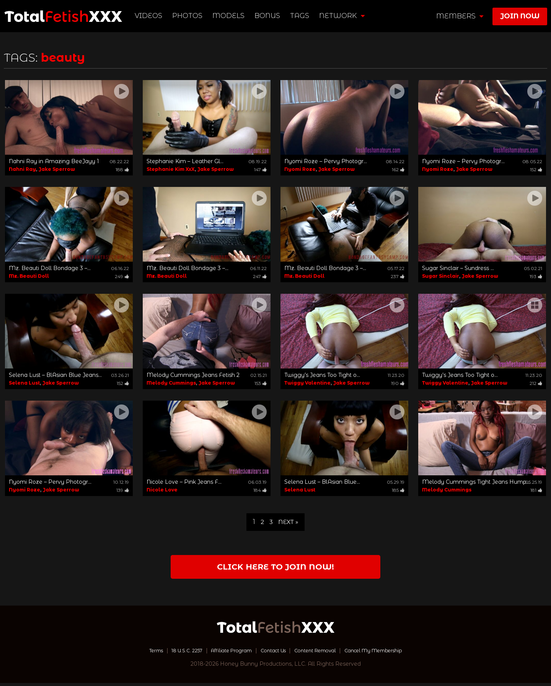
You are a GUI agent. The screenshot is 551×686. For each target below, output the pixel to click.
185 (398, 490)
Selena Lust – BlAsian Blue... (322, 481)
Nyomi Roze (300, 169)
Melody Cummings (171, 383)
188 (122, 169)
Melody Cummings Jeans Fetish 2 (193, 375)
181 (536, 490)
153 (260, 383)
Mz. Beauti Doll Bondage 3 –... (50, 268)
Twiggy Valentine (307, 383)
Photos (188, 15)
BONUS (268, 15)
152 (536, 169)
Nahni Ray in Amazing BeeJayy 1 (54, 161)
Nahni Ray (22, 169)
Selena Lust (24, 383)
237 (397, 276)
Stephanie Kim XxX (171, 169)
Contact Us (272, 653)
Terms (139, 653)
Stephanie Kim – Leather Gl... (185, 161)
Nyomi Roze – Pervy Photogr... (325, 161)
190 (397, 383)
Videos (149, 15)
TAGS (300, 15)
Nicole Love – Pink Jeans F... (184, 481)
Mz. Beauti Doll (29, 276)
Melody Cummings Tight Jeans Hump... (476, 481)
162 (398, 169)
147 (260, 169)
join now (520, 16)
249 (122, 276)
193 (536, 276)
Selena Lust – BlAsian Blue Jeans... (55, 375)
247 (260, 276)
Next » (289, 521)
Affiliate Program (225, 653)
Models (230, 15)
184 (260, 490)
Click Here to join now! (275, 568)
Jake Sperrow (57, 169)
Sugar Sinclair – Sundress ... (458, 268)
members (459, 16)
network (343, 15)
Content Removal (320, 653)
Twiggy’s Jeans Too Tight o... (322, 375)
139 (122, 490)
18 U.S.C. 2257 (174, 653)
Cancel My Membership (386, 653)
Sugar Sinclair (440, 276)
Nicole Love (162, 490)
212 (536, 383)
